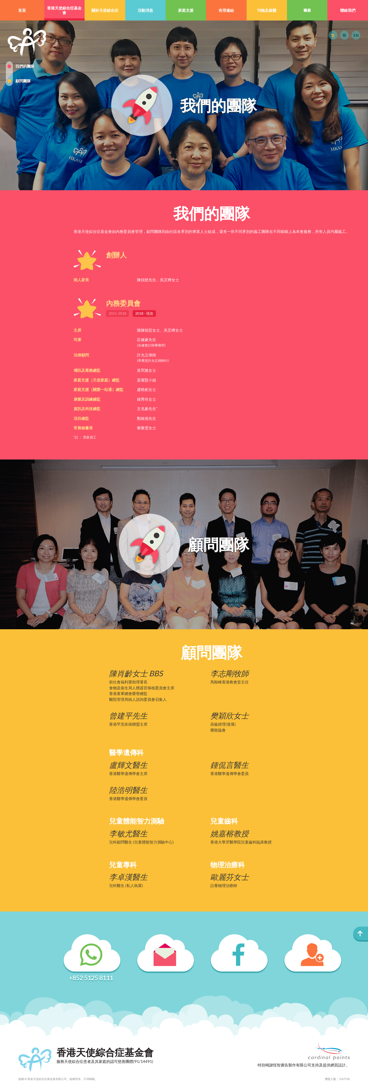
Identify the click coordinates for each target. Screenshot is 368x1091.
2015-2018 (117, 313)
